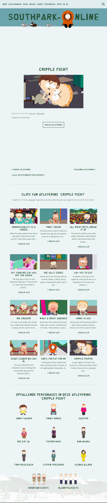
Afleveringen (15, 4)
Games (40, 4)
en (64, 4)
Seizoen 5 (32, 113)
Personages (49, 4)
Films (25, 4)
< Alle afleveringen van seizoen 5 (27, 174)
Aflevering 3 (40, 113)
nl (67, 4)
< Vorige (21, 169)
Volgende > (85, 169)
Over (59, 4)
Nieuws (32, 4)
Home (4, 4)
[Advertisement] (53, 45)
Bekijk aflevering (53, 124)
